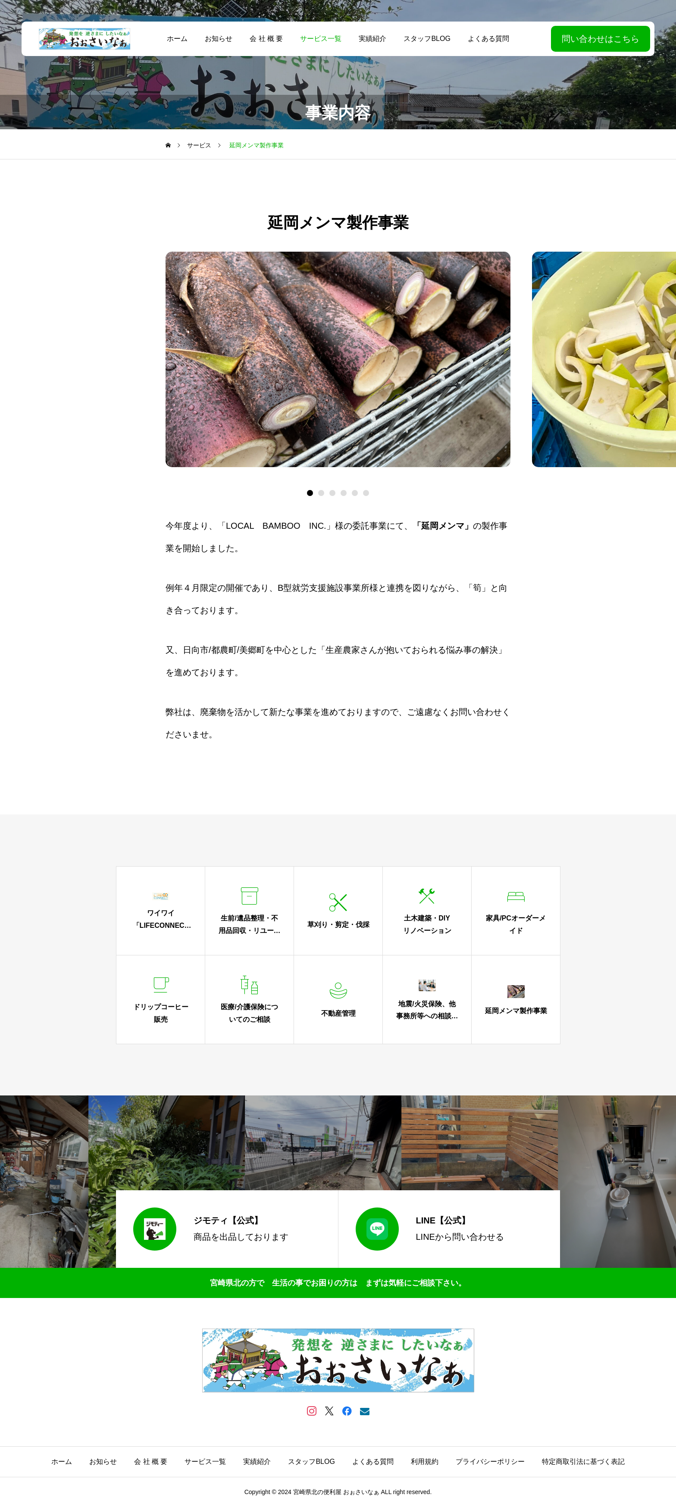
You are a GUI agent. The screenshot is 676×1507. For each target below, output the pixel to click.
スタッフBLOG (427, 38)
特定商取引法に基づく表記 (583, 1461)
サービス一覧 (320, 38)
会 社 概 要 (266, 38)
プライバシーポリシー (490, 1461)
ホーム (177, 38)
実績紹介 (372, 38)
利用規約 (424, 1461)
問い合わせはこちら (600, 39)
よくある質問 (488, 38)
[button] (321, 493)
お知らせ (218, 38)
